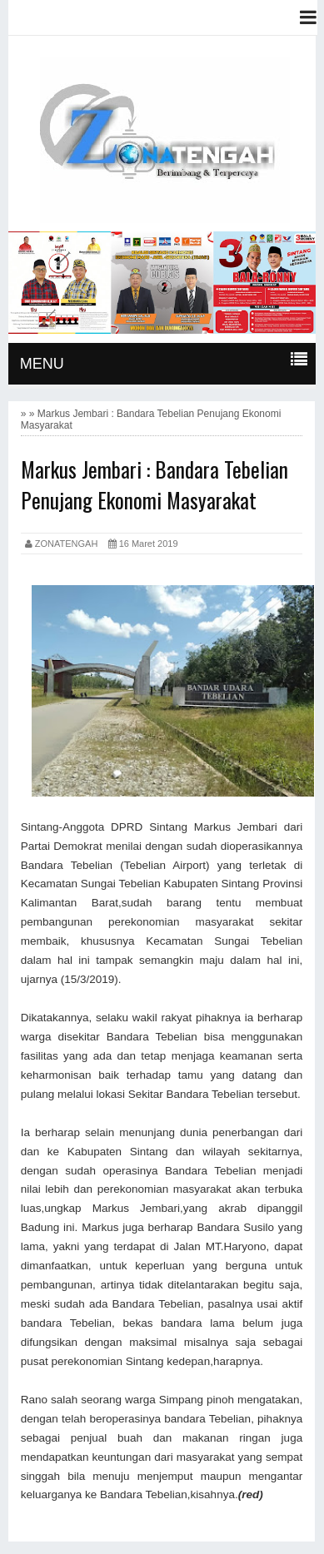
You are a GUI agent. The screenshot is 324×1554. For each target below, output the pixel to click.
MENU (42, 363)
